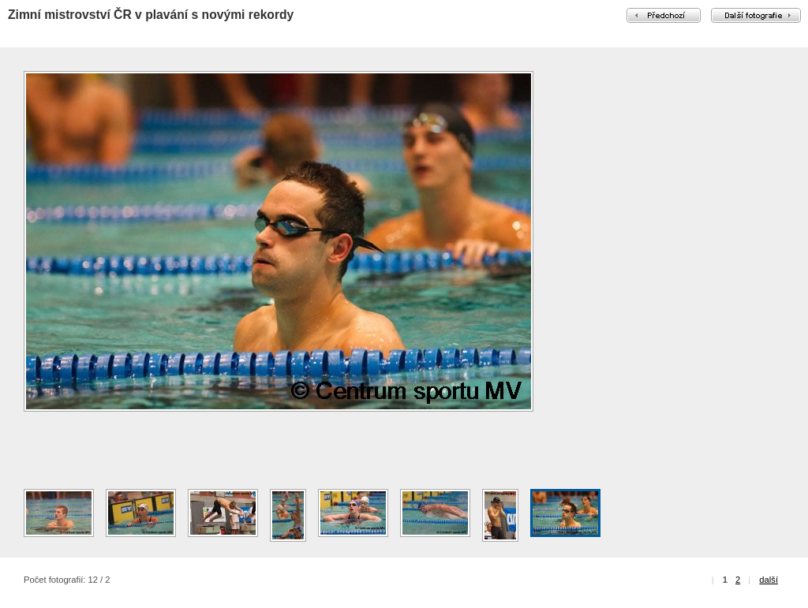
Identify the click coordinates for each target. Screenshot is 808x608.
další (768, 579)
